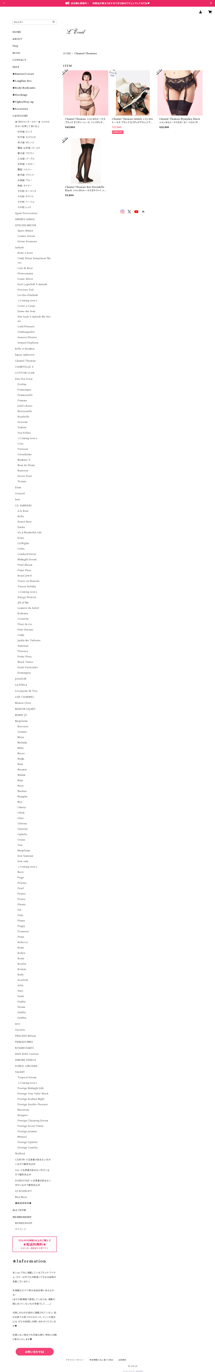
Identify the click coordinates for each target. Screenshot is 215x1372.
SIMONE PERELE (25, 1060)
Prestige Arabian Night (31, 1099)
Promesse (23, 931)
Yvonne (22, 481)
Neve (21, 872)
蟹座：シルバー (25, 169)
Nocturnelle (25, 411)
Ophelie (22, 834)
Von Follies (24, 432)
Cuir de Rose (25, 268)
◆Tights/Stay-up (23, 101)
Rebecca (23, 942)
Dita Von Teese (24, 379)
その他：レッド (24, 207)
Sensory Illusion (27, 337)
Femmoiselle (25, 395)
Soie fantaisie (25, 856)
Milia (21, 748)
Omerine (23, 829)
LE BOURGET (23, 1191)
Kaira (21, 538)
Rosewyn (23, 470)
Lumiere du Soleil (28, 608)
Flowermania (25, 273)
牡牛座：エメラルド (27, 137)
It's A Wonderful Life (30, 532)
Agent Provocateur (26, 213)
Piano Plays (24, 570)
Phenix (22, 904)
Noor (21, 785)
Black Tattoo (25, 662)
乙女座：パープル (26, 158)
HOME (67, 53)
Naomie (22, 769)
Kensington (24, 672)
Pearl (21, 888)
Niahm (21, 775)
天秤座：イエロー (26, 164)
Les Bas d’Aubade (28, 295)
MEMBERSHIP (23, 1223)
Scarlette (23, 980)
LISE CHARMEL (24, 697)
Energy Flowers (27, 597)
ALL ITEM (19, 1210)
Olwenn (22, 823)
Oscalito (20, 1029)
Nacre (21, 753)
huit (17, 499)
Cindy (21, 635)
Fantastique (24, 389)
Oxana (21, 839)
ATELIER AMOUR (25, 225)
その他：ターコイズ (27, 191)
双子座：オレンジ (26, 142)
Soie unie (23, 861)
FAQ (15, 46)
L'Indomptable (26, 332)
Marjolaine (21, 721)
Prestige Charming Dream (33, 1120)
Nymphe (23, 796)
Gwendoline (25, 454)
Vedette (22, 427)
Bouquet (23, 1115)
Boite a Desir (25, 253)
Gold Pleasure (26, 326)
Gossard (20, 493)
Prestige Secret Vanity (31, 1126)
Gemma (22, 731)
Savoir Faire (25, 476)
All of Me (23, 602)
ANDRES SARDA (25, 219)
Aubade (19, 247)
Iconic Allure (25, 279)
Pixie (20, 915)
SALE (16, 67)
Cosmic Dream (26, 236)
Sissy (20, 990)
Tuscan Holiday (27, 586)
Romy (21, 958)
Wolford (20, 1153)
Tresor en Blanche (29, 581)
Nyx (20, 802)
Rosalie (22, 963)
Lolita (21, 548)
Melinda (22, 742)
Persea (21, 899)
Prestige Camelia (28, 1147)
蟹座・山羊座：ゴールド (29, 147)
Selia (20, 985)
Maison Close (23, 703)
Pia (19, 909)
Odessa (22, 807)
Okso (21, 818)
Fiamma (22, 400)
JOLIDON (20, 678)
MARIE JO (21, 715)
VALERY (20, 1072)
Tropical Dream (27, 1077)
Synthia (22, 1017)
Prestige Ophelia (28, 1142)
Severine (23, 422)
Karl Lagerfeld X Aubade (32, 284)
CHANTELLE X (24, 366)
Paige (21, 877)
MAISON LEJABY (25, 709)
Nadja (21, 758)
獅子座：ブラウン (26, 153)
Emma (21, 527)
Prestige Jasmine (27, 1131)
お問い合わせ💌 (34, 1351)
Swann (21, 1007)
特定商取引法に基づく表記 (101, 1360)
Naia (20, 764)
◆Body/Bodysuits (24, 87)
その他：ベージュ (26, 201)
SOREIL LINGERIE (26, 1066)
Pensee (22, 893)
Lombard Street (27, 554)
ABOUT (17, 39)
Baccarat (23, 726)
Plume (21, 920)
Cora (20, 443)
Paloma (22, 883)
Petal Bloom (25, 564)
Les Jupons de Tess (26, 690)
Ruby (21, 974)
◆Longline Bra (22, 81)
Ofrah (21, 812)
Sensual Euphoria (28, 342)
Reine (21, 947)
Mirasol (22, 1136)
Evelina (22, 384)
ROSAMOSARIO (24, 1048)
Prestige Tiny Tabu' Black (33, 1093)
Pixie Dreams (25, 629)
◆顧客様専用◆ (23, 1203)
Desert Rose (25, 521)
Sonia (21, 996)
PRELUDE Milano (25, 1035)
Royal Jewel (25, 575)
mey (17, 1023)
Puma (21, 936)
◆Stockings (20, 94)
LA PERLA (21, 684)
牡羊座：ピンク (25, 131)
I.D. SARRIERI (23, 505)
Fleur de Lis (25, 624)
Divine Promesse (27, 241)
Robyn (21, 953)
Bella (21, 516)
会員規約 (122, 1360)
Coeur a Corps (26, 306)
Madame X (24, 459)
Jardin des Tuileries (29, 640)
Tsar (20, 845)
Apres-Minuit (25, 230)
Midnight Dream (27, 559)
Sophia (22, 1001)
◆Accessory (20, 108)
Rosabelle (23, 416)
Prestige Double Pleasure (33, 1104)
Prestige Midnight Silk (31, 1088)
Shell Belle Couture (27, 1054)
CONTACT (19, 60)
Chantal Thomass (25, 360)
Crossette (23, 618)
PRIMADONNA (24, 1042)
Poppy (21, 926)
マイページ (20, 1229)
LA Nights (23, 543)
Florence (23, 651)
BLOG (16, 53)
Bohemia (23, 613)
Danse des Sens (26, 311)
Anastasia (23, 645)
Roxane (22, 969)
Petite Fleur (25, 656)
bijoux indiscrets (25, 354)
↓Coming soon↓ (28, 300)
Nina (20, 780)
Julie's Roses (25, 405)
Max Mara (21, 1197)
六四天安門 (34, 1365)
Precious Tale (26, 289)
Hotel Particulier (28, 667)
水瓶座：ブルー (25, 180)
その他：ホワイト (26, 196)
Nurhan (22, 791)
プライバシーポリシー (75, 1360)
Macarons (23, 1109)
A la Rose (23, 511)
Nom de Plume (26, 465)
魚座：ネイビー (25, 185)
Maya (21, 737)
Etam (18, 487)
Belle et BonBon (25, 348)
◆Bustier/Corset (23, 74)
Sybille (22, 1012)
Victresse (23, 449)
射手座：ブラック (26, 174)
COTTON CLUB (25, 372)
